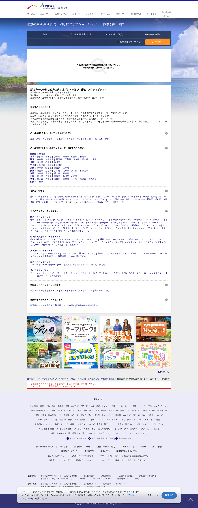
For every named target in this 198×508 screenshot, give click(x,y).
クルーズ (105, 460)
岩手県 (48, 156)
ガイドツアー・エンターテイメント (82, 199)
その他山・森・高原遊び (67, 245)
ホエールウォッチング (43, 222)
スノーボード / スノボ (150, 429)
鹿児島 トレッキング (103, 415)
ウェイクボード (123, 228)
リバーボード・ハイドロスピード (122, 253)
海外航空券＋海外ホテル (126, 451)
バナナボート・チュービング (75, 228)
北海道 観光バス (125, 424)
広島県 (48, 176)
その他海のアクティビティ (80, 231)
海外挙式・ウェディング (59, 460)
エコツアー (94, 242)
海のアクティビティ (39, 196)
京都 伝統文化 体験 (62, 420)
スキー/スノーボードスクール (77, 273)
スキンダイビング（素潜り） (127, 225)
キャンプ (118, 429)
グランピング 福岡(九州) (102, 429)
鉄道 (117, 460)
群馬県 (93, 159)
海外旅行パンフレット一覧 (114, 484)
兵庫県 (66, 170)
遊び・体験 (157, 447)
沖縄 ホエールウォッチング (155, 410)
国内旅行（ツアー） (82, 447)
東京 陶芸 (126, 420)
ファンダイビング (55, 219)
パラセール (137, 219)
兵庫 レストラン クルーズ (82, 424)
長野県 (50, 165)
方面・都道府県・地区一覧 (102, 438)
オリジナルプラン (58, 202)
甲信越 (33, 165)
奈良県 (74, 170)
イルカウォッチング (120, 222)
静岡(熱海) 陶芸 (37, 406)
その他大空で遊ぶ (99, 264)
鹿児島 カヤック (71, 415)
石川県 (48, 162)
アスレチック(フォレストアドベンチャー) (129, 433)
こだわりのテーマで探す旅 (82, 456)
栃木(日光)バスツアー (44, 424)
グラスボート (153, 228)
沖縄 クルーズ (138, 406)
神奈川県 (49, 159)
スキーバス (142, 273)
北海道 (33, 154)
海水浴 (164, 219)
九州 (32, 179)
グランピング (157, 424)
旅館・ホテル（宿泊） (106, 447)
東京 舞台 (155, 420)
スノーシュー (36, 273)
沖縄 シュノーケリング (158, 406)
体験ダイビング (37, 219)
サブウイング (138, 228)
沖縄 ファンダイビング (130, 410)
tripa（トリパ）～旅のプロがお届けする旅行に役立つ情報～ (125, 456)
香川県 (57, 173)
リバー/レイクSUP (147, 253)
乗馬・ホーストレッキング (112, 239)
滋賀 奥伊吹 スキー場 (60, 433)
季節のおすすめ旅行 (49, 476)
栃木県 (85, 159)
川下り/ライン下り (87, 253)
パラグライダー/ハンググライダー (45, 264)
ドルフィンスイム (51, 225)
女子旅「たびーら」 (56, 456)
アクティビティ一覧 (78, 438)
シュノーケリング (100, 219)
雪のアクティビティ (132, 196)
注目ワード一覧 (124, 438)
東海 (32, 168)
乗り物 (146, 196)
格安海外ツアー (90, 484)
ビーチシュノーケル (151, 225)
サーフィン (136, 222)
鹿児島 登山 (86, 415)
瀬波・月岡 (53, 139)
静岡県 (40, 168)
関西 (32, 170)
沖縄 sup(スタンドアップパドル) (79, 406)
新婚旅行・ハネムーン (85, 460)
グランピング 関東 (46, 429)
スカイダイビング (80, 264)
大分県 (74, 179)
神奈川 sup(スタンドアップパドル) (130, 415)
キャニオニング (69, 253)
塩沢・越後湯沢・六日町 (71, 139)
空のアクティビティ (113, 196)
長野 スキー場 (78, 433)
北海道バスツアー (142, 424)
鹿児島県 (92, 179)
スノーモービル (100, 273)
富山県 (40, 162)
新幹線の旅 (106, 476)
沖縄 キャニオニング (121, 406)
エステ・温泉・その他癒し (119, 199)
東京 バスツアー (140, 420)
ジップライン (130, 242)
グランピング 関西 (64, 429)
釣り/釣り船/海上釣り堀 (66, 222)
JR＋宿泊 (63, 447)
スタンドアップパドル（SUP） (76, 225)
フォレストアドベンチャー (74, 242)
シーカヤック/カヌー (120, 219)
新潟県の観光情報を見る (87, 305)
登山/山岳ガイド (37, 239)
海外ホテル (105, 451)
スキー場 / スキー (131, 429)
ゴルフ (46, 242)
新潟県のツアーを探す (65, 305)
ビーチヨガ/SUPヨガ (102, 225)
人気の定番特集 (70, 476)
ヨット (110, 228)
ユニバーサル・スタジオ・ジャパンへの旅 (92, 479)
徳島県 (40, 173)
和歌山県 (84, 170)
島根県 (66, 176)
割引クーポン (119, 202)
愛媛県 (66, 173)
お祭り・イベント (75, 202)
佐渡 (107, 139)
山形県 (74, 156)
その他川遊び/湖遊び (78, 256)
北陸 (32, 162)
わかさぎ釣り (116, 273)
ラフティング (36, 253)
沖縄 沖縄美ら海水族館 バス (48, 415)
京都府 (48, 170)
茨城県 (76, 159)
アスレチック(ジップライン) (98, 433)
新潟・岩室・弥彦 (38, 139)
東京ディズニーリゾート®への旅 (54, 479)
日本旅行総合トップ (44, 447)
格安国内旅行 (89, 476)
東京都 (40, 159)
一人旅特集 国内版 (125, 476)
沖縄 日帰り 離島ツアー (107, 410)
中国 (32, 176)
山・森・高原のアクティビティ (64, 196)
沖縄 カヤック (102, 406)
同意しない (153, 495)
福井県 (57, 162)
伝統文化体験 (42, 202)
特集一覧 (165, 372)
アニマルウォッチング (111, 242)
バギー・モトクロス (136, 239)
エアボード (42, 276)
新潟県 (42, 165)
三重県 (66, 168)
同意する (169, 495)
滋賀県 (40, 170)
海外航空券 (89, 451)
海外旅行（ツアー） (69, 451)
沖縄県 (40, 182)
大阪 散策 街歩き (54, 406)
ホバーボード (53, 228)
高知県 (48, 173)
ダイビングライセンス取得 (78, 219)
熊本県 (66, 179)
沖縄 (32, 182)
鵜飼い (101, 253)
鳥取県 (57, 176)
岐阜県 (48, 168)
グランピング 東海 (81, 429)
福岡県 (40, 179)
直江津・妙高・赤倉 (94, 139)
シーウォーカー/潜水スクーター (93, 222)
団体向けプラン (104, 202)
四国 (32, 173)
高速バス (126, 447)
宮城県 (57, 156)
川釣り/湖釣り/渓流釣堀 (55, 256)
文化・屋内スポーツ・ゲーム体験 (49, 199)
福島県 (83, 156)
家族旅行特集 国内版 (147, 476)
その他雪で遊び (57, 276)
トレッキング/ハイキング (58, 239)
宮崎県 (83, 179)
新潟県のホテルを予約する (42, 305)
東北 (32, 156)
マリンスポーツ (152, 219)
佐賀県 (48, 179)
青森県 (40, 156)
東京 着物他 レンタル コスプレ (89, 420)
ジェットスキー (97, 228)
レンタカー (90, 202)
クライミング (79, 239)
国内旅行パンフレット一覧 (127, 479)
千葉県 (68, 159)
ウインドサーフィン (153, 222)
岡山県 (40, 176)
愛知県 (57, 168)
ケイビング (92, 239)
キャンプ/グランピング (149, 242)
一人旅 (128, 460)
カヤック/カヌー (52, 253)
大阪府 (57, 170)
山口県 (74, 176)
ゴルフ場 (56, 242)
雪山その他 (129, 273)
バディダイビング (57, 231)
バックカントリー (53, 273)
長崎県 (57, 179)
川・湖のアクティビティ (91, 196)
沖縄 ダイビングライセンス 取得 (67, 410)
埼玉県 (59, 159)
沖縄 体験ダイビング (40, 410)
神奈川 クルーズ (155, 415)
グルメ (103, 199)
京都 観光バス (44, 420)
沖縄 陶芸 (88, 410)
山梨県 (59, 165)
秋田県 (66, 156)
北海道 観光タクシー (106, 424)
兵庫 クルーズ (61, 424)
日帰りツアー (143, 460)
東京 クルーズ (112, 420)
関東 (32, 159)
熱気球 (67, 264)
